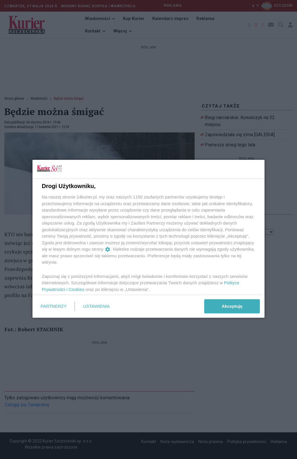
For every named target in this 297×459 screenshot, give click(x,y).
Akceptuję (232, 306)
